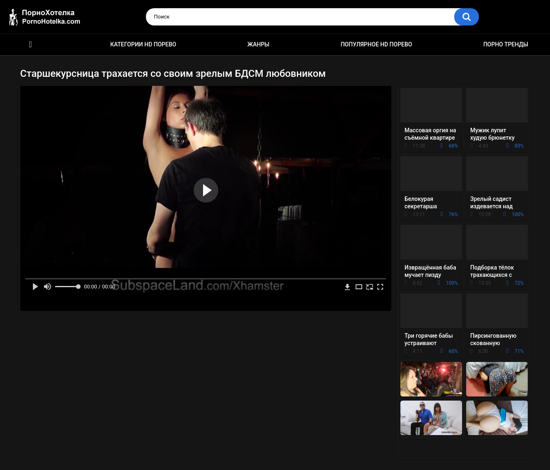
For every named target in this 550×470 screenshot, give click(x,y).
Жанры (258, 44)
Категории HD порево (143, 44)
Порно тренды (505, 44)
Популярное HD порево (376, 44)
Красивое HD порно (30, 44)
